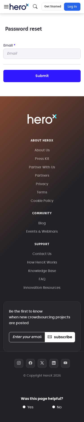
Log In (72, 6)
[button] (6, 6)
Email (9, 45)
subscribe (60, 337)
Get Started (52, 6)
